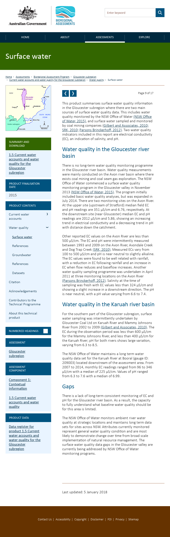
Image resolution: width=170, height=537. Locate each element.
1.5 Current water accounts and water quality (24, 402)
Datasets (18, 273)
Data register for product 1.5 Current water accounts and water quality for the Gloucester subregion (25, 437)
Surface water (22, 237)
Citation (14, 282)
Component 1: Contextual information (20, 384)
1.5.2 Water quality (47, 227)
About (65, 37)
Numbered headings (23, 331)
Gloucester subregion (84, 77)
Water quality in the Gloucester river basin (105, 152)
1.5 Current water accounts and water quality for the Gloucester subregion (24, 163)
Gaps (68, 386)
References (20, 246)
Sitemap (133, 519)
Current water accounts (19, 217)
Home (25, 37)
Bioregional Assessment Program (52, 77)
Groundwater (21, 255)
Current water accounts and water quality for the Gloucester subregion (47, 80)
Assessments (105, 37)
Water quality (96, 80)
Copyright (80, 519)
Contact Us (45, 519)
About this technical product (23, 316)
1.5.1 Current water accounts (47, 214)
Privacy (120, 519)
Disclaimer (97, 519)
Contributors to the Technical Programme (25, 302)
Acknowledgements (23, 291)
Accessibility (63, 519)
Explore (144, 37)
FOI (110, 519)
